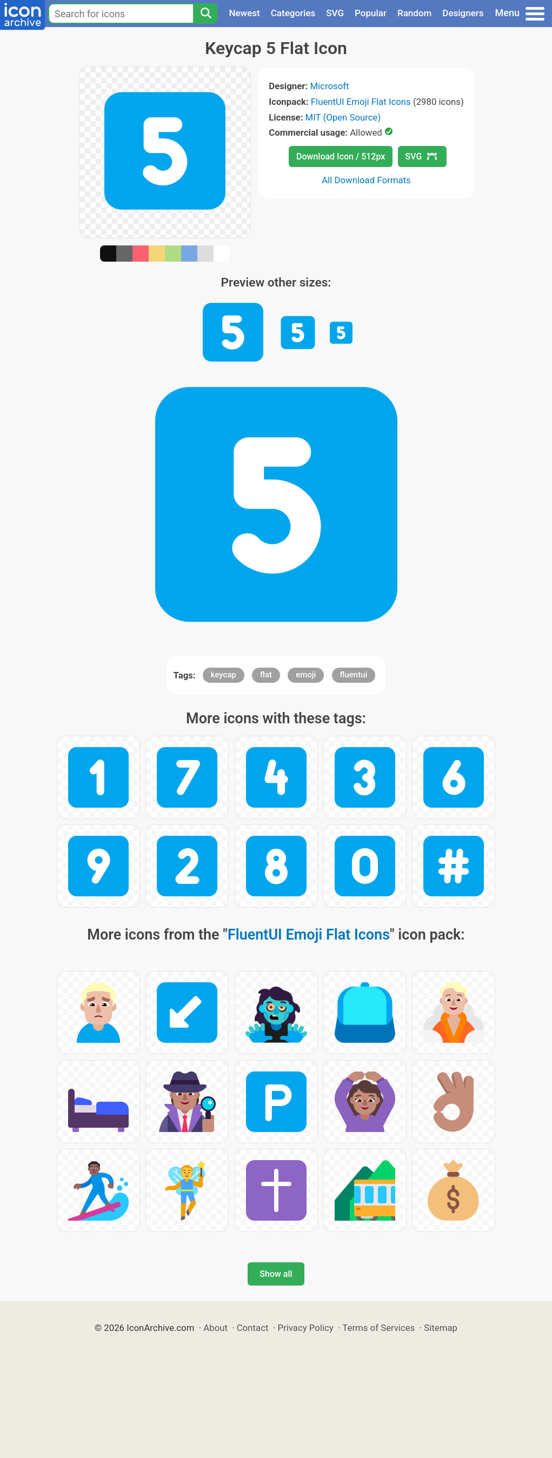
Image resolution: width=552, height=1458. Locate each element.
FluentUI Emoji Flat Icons (361, 101)
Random (414, 13)
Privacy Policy (305, 1327)
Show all (276, 1274)
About (215, 1327)
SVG (335, 13)
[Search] (205, 13)
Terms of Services (378, 1327)
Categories (293, 13)
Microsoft (329, 86)
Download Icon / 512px (340, 156)
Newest (244, 13)
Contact (253, 1327)
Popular (371, 13)
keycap (223, 675)
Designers (462, 13)
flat (266, 675)
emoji (306, 675)
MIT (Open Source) (343, 117)
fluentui (354, 675)
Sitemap (440, 1327)
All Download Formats (366, 180)
